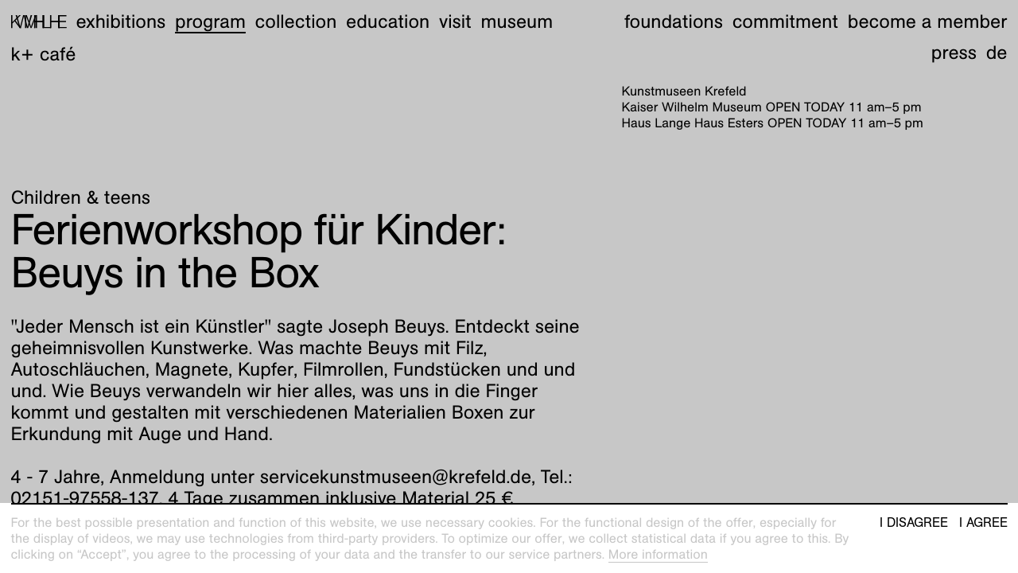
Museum (517, 21)
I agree (983, 523)
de (997, 52)
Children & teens (81, 197)
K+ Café (43, 54)
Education (387, 21)
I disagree (914, 523)
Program (210, 21)
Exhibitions (120, 21)
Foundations (673, 21)
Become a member (928, 21)
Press (954, 52)
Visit (455, 21)
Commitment (785, 21)
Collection (296, 21)
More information (658, 554)
